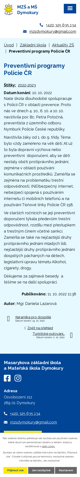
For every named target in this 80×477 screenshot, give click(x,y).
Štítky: (10, 85)
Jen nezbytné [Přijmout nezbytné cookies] (41, 470)
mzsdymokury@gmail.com (52, 31)
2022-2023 (27, 85)
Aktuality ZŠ (63, 45)
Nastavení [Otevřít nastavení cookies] (66, 470)
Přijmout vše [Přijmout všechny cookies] (15, 470)
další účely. (48, 446)
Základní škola (33, 45)
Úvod (9, 45)
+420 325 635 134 (61, 25)
